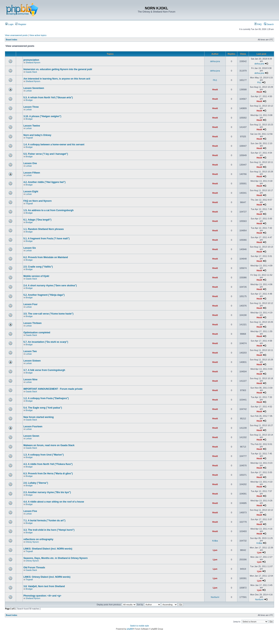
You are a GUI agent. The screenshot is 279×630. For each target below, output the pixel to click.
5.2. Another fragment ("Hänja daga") (44, 295)
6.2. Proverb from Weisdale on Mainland (45, 257)
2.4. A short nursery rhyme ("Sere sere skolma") (50, 285)
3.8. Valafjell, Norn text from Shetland (44, 586)
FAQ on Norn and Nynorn (37, 201)
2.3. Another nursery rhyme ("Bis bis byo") (47, 492)
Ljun (215, 550)
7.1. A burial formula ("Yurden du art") (44, 520)
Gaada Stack (31, 72)
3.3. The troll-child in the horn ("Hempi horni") (49, 530)
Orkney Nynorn (32, 542)
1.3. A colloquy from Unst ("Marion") (43, 454)
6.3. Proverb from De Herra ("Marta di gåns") (48, 473)
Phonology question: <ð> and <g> (42, 595)
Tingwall (29, 138)
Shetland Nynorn (33, 62)
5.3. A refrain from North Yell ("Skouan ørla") (48, 97)
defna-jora (215, 61)
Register (20, 24)
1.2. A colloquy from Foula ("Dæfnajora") (46, 398)
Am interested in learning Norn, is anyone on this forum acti (56, 78)
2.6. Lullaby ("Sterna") (35, 483)
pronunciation (31, 60)
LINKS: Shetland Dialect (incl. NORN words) (47, 548)
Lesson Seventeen (33, 88)
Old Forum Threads (34, 567)
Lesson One (30, 163)
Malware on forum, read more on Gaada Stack (49, 445)
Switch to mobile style (139, 626)
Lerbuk (29, 91)
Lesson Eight (30, 191)
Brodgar (29, 100)
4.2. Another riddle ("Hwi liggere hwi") (44, 182)
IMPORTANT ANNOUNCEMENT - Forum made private (53, 389)
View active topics (37, 35)
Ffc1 (215, 80)
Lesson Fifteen (31, 172)
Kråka (215, 541)
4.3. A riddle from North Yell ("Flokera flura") (48, 464)
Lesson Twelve (31, 125)
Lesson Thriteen (32, 323)
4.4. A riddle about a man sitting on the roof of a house (53, 501)
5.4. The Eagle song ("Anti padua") (42, 407)
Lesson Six (29, 248)
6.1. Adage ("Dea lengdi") (37, 219)
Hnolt (215, 89)
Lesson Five (30, 511)
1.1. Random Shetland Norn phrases (43, 229)
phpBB (130, 629)
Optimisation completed (36, 332)
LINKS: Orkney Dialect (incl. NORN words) (46, 577)
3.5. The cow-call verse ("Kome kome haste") (48, 313)
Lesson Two (30, 351)
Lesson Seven (31, 436)
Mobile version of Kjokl (36, 276)
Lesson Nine (30, 379)
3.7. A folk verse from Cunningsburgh (44, 370)
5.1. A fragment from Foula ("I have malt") (46, 238)
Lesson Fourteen (32, 426)
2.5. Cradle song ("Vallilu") (38, 266)
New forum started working (38, 417)
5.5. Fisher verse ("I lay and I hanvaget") (45, 154)
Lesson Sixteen (32, 360)
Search (269, 24)
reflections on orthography (38, 539)
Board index (11, 40)
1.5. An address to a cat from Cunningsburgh (48, 210)
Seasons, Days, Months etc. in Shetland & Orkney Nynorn (55, 558)
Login (9, 24)
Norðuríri (215, 597)
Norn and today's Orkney (37, 135)
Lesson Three (31, 107)
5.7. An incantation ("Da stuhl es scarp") (45, 342)
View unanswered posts (16, 35)
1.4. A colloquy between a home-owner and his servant (53, 144)
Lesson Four (30, 304)
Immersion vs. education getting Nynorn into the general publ (57, 69)
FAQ (258, 24)
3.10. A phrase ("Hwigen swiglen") (42, 116)
